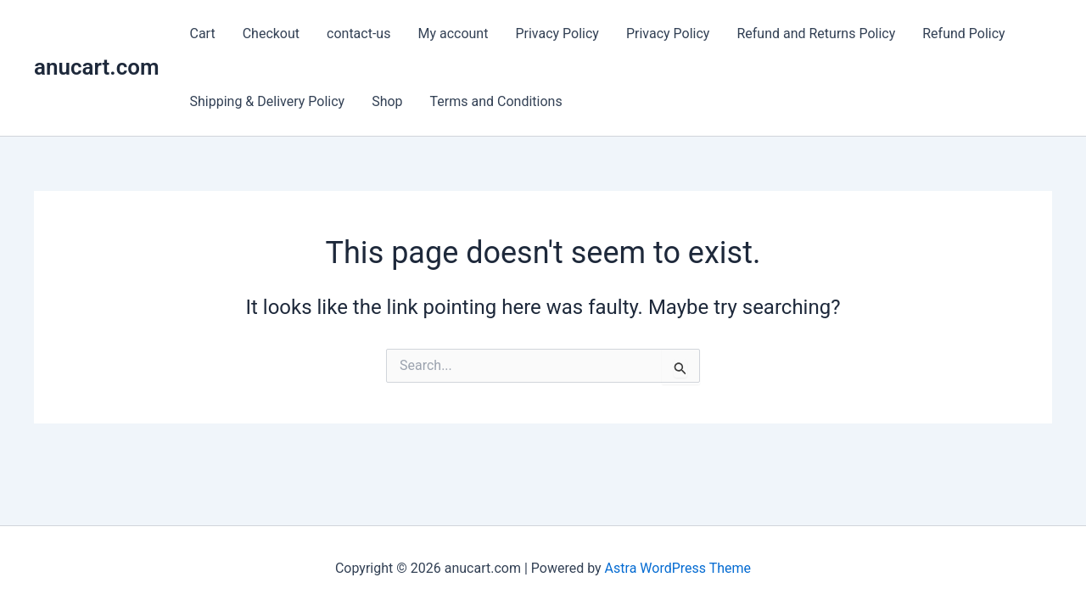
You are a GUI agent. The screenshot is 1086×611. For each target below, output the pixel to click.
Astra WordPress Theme (678, 568)
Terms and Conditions (496, 101)
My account (452, 33)
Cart (203, 33)
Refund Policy (963, 33)
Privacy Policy (557, 33)
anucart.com (97, 67)
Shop (387, 101)
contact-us (358, 33)
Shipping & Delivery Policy (267, 101)
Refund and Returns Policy (815, 33)
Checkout (271, 33)
